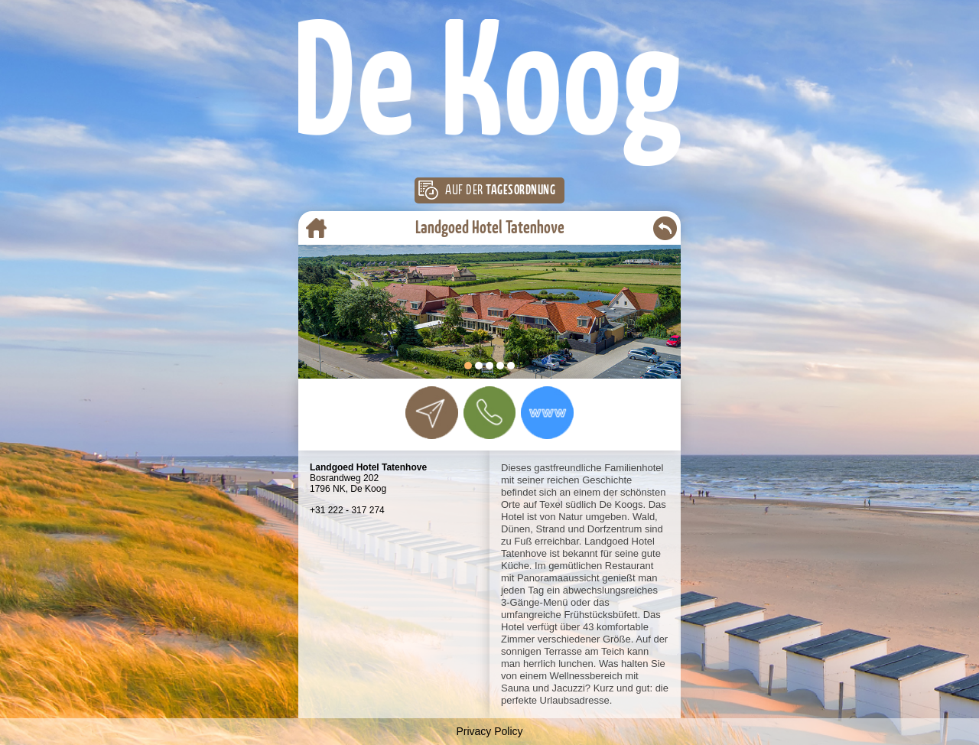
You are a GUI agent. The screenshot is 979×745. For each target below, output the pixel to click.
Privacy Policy (489, 731)
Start (661, 370)
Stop (673, 370)
